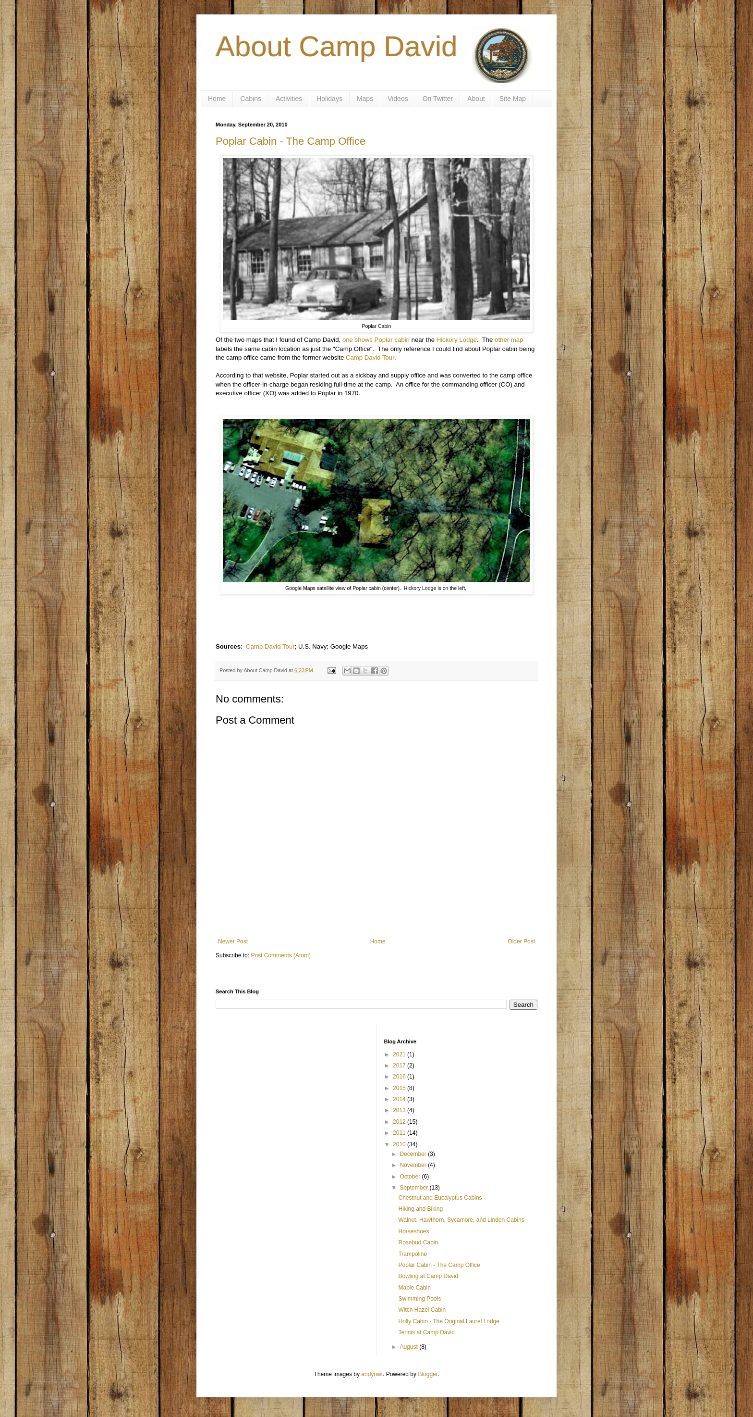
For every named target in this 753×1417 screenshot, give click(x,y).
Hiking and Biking (420, 1208)
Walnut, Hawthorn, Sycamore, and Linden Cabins (461, 1219)
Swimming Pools (419, 1298)
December (414, 1154)
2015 (400, 1088)
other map (509, 339)
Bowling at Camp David (428, 1276)
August (409, 1346)
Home (217, 98)
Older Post (521, 941)
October (411, 1176)
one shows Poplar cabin (376, 339)
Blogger (427, 1374)
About (476, 98)
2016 (400, 1076)
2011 (400, 1132)
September (414, 1187)
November (414, 1165)
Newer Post (233, 941)
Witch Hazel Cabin (422, 1309)
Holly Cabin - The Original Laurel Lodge (448, 1321)
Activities (289, 98)
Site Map (512, 98)
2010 (400, 1144)
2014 (400, 1099)
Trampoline (412, 1254)
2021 (400, 1054)
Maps (365, 98)
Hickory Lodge (457, 339)
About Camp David (337, 46)
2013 (400, 1110)
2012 (400, 1121)
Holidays (329, 98)
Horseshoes (413, 1231)
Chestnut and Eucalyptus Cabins (440, 1197)
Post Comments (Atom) (281, 955)
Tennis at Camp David (426, 1332)
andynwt (372, 1374)
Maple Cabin (414, 1287)
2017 (400, 1065)
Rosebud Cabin (418, 1242)
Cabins (250, 98)
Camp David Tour (370, 357)
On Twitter (438, 98)
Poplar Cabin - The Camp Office (290, 141)
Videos (398, 98)
